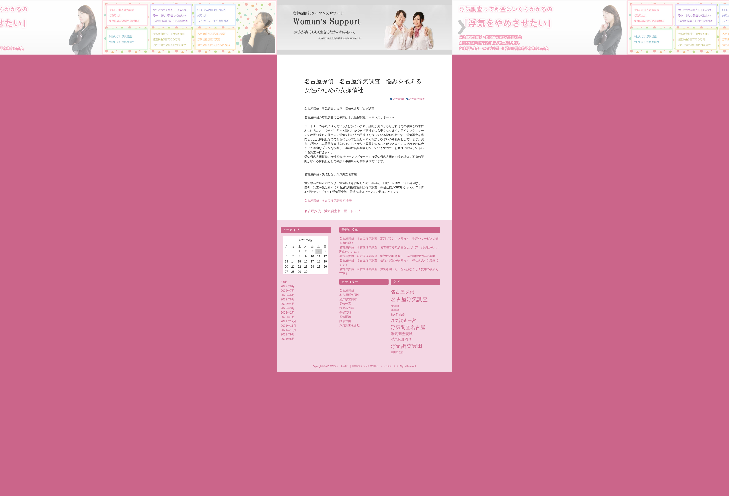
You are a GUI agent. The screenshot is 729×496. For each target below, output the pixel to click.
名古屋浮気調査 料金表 (328, 200)
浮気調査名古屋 (349, 325)
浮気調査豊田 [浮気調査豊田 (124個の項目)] (406, 346)
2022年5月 (288, 299)
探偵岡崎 (346, 316)
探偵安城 (345, 312)
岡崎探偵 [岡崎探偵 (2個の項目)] (395, 306)
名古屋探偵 (398, 99)
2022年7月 (288, 290)
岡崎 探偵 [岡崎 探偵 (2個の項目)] (395, 310)
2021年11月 (288, 325)
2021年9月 (288, 334)
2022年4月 (288, 303)
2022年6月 (288, 295)
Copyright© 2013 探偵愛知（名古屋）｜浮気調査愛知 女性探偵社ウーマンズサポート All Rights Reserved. (364, 366)
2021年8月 (288, 338)
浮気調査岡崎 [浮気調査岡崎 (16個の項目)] (401, 339)
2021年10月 (288, 330)
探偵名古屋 (346, 308)
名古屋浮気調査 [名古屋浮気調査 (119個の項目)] (409, 299)
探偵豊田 (348, 321)
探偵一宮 (345, 303)
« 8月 (284, 281)
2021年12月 (288, 321)
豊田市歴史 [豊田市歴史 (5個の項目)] (397, 352)
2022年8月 (288, 286)
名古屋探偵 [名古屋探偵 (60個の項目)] (402, 291)
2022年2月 (288, 312)
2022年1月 (288, 317)
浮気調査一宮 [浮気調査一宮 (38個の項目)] (403, 320)
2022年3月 (288, 308)
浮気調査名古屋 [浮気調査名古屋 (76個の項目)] (408, 327)
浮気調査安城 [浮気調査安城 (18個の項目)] (402, 334)
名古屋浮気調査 (417, 99)
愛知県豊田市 (348, 299)
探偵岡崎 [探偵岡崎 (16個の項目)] (398, 314)
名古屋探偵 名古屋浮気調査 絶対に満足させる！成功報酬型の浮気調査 (387, 256)
